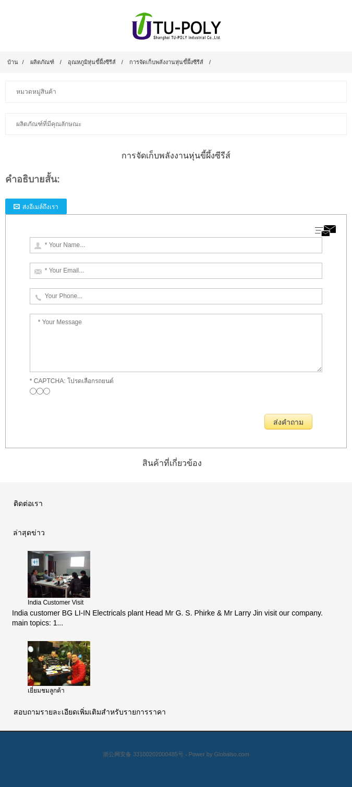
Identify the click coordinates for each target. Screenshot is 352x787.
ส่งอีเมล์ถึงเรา (40, 207)
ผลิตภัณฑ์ (42, 62)
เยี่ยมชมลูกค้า (46, 690)
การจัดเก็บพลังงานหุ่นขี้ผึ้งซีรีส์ (166, 62)
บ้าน (12, 62)
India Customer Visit (55, 602)
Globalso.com (231, 754)
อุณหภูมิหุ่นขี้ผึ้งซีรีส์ (92, 62)
